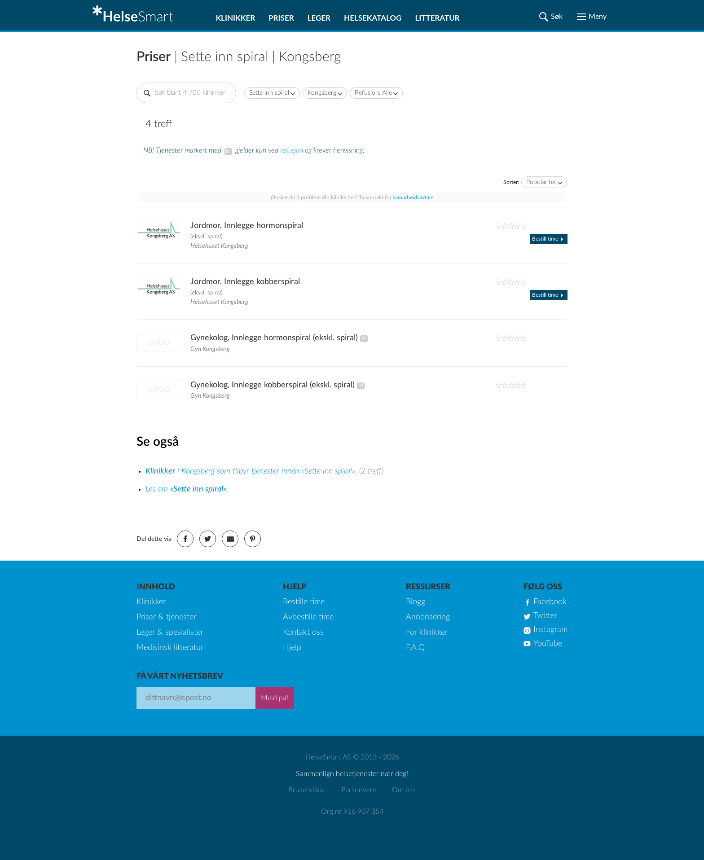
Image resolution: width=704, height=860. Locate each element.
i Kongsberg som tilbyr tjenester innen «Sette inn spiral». (252, 471)
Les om (186, 489)
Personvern (359, 790)
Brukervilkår (307, 790)
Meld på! (274, 698)
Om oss (404, 790)
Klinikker (235, 17)
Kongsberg (322, 93)
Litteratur (437, 17)
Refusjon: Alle (373, 93)
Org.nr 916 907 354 (352, 811)
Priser (281, 17)
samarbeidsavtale (413, 197)
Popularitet (541, 182)
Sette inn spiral (269, 93)
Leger (319, 17)
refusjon (291, 150)
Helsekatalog (372, 17)
